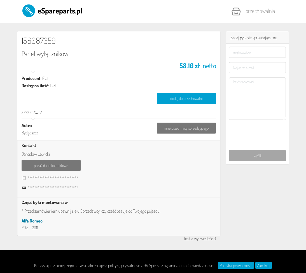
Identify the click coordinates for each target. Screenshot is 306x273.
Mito (25, 227)
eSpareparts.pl (52, 10)
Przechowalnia (253, 11)
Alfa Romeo (32, 221)
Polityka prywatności (235, 265)
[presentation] (257, 131)
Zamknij (263, 265)
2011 (35, 227)
